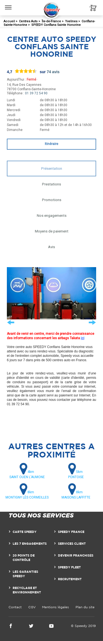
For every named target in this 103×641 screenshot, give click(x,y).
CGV (32, 607)
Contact (15, 607)
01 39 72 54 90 (36, 93)
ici (82, 338)
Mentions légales (55, 607)
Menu (8, 5)
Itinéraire (51, 144)
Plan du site (85, 607)
